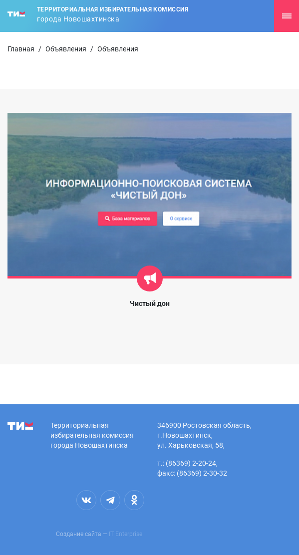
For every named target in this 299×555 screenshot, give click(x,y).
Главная (20, 49)
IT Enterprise (125, 534)
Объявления (65, 49)
